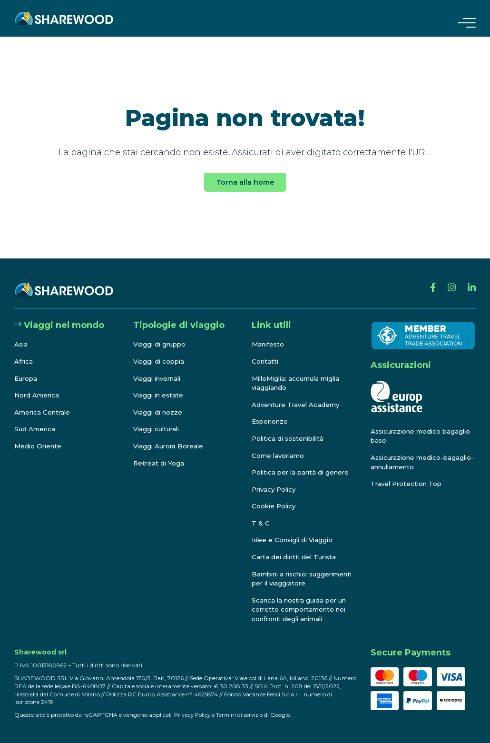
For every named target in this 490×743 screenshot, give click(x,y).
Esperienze (271, 412)
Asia (21, 335)
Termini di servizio (243, 714)
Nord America (37, 386)
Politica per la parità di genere (303, 463)
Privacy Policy (276, 480)
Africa (24, 351)
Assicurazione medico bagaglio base (408, 426)
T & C (261, 513)
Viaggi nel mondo (59, 315)
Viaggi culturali (158, 420)
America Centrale (43, 402)
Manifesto (269, 335)
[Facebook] (428, 280)
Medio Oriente (39, 436)
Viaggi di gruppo (161, 335)
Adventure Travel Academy (298, 395)
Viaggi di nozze (159, 402)
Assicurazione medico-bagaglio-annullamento (411, 453)
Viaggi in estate (159, 386)
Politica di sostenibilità (291, 429)
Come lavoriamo (279, 446)
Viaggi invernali (159, 369)
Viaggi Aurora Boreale (170, 436)
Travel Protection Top (408, 474)
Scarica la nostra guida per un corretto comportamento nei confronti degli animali (302, 609)
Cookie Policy (275, 497)
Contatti (266, 351)
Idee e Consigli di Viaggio (295, 530)
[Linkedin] (471, 280)
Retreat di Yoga (159, 453)
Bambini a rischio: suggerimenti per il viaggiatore (284, 573)
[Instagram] (449, 280)
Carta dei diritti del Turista (296, 547)
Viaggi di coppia (160, 351)
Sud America (35, 420)
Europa (26, 369)
